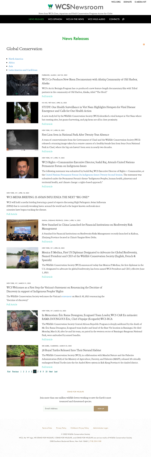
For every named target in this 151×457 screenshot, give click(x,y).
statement (67, 296)
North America (16, 58)
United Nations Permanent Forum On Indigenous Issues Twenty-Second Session (84, 174)
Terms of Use (47, 428)
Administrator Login (100, 428)
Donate (128, 2)
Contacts (113, 22)
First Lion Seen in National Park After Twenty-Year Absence (75, 134)
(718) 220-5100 (95, 441)
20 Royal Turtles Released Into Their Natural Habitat (71, 350)
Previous (15, 371)
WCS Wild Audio (95, 22)
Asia (11, 66)
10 (46, 371)
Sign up (101, 409)
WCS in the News (75, 22)
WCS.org (116, 2)
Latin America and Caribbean (23, 70)
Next (51, 371)
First (8, 371)
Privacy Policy (61, 428)
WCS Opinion (56, 22)
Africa (12, 62)
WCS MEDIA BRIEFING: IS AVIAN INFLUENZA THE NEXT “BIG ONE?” (48, 197)
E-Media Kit (140, 2)
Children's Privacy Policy (80, 428)
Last (55, 371)
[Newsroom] (75, 7)
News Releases (38, 22)
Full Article (47, 96)
